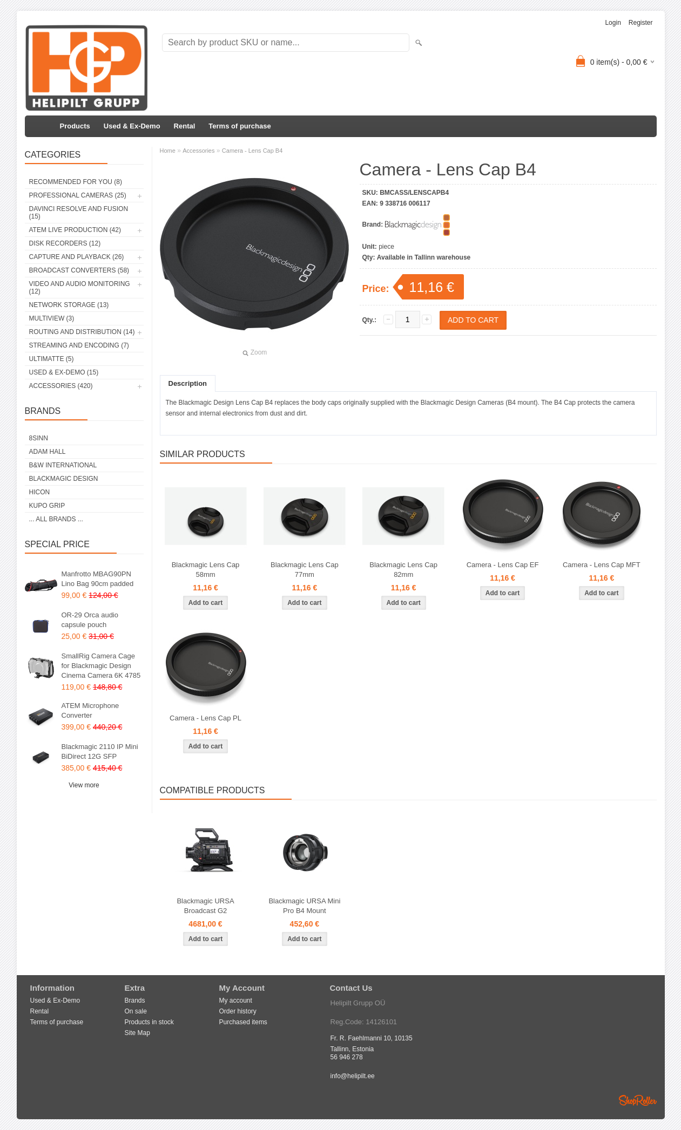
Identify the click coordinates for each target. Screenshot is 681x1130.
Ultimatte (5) (51, 359)
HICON (39, 492)
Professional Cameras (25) (77, 195)
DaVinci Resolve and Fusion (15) (79, 212)
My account (235, 1000)
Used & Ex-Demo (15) (64, 372)
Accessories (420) (61, 386)
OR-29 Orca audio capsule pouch (90, 620)
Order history (238, 1011)
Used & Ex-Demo (132, 126)
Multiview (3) (52, 318)
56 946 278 (347, 1057)
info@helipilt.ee (353, 1076)
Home (168, 150)
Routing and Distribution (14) (82, 332)
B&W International (63, 465)
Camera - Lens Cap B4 (252, 150)
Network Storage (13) (69, 305)
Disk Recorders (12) (65, 243)
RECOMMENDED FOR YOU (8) (75, 182)
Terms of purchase (239, 126)
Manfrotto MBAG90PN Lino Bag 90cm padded (98, 579)
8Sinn (38, 438)
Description (187, 383)
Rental (184, 126)
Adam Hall (47, 451)
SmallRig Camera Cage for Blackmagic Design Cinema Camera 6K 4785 (101, 665)
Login (613, 22)
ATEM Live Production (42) (75, 230)
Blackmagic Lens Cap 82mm (403, 569)
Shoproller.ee (638, 1100)
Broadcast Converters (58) (79, 270)
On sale (136, 1011)
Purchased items (243, 1022)
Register (641, 22)
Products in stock (149, 1022)
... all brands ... (56, 519)
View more (84, 785)
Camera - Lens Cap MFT (601, 565)
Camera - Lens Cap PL (205, 718)
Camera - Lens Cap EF (503, 565)
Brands (135, 1000)
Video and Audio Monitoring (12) (79, 287)
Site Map (137, 1033)
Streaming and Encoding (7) (79, 345)
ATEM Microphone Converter (90, 710)
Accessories (198, 150)
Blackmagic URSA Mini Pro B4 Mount (304, 906)
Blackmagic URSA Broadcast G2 (205, 906)
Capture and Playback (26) (76, 257)
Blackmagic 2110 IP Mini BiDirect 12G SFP (100, 751)
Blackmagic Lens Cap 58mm (206, 569)
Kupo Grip (47, 505)
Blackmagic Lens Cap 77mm (305, 569)
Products (75, 126)
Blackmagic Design (63, 478)
